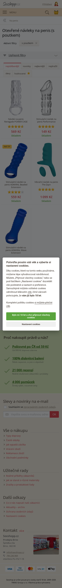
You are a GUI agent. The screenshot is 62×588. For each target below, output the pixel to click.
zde (30, 292)
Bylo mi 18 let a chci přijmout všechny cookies (31, 316)
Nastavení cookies (31, 324)
